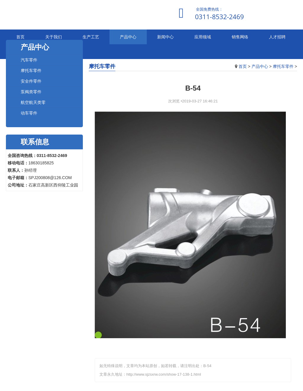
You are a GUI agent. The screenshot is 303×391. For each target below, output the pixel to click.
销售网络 (240, 37)
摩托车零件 (283, 66)
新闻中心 (165, 37)
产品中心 (128, 37)
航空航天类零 (33, 102)
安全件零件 (31, 81)
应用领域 (202, 37)
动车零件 (29, 113)
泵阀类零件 (31, 91)
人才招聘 (277, 37)
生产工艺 (91, 37)
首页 (20, 37)
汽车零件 (29, 60)
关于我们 (53, 37)
